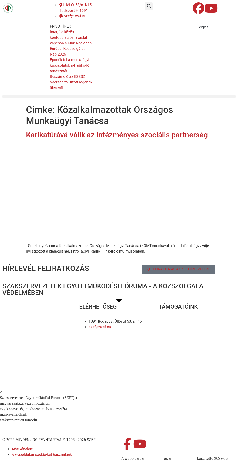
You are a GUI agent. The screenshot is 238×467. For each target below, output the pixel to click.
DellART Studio (184, 458)
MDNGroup (154, 458)
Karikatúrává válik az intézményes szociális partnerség (117, 134)
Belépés (202, 27)
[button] (149, 6)
